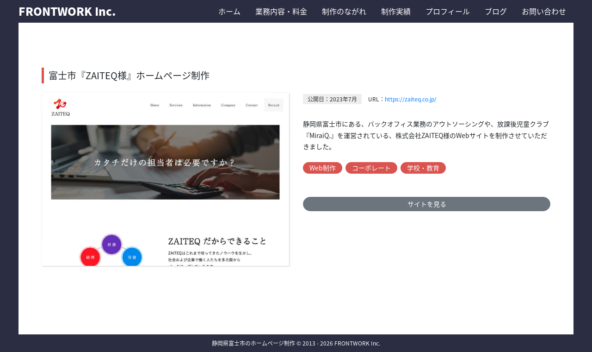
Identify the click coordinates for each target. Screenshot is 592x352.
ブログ (496, 11)
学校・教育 (423, 167)
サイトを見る (426, 203)
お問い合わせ (544, 11)
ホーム (229, 11)
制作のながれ (344, 11)
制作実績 (396, 11)
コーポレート (371, 167)
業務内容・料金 (281, 11)
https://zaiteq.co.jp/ (411, 99)
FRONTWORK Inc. (67, 11)
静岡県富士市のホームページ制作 (253, 343)
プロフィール (448, 11)
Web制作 (322, 167)
